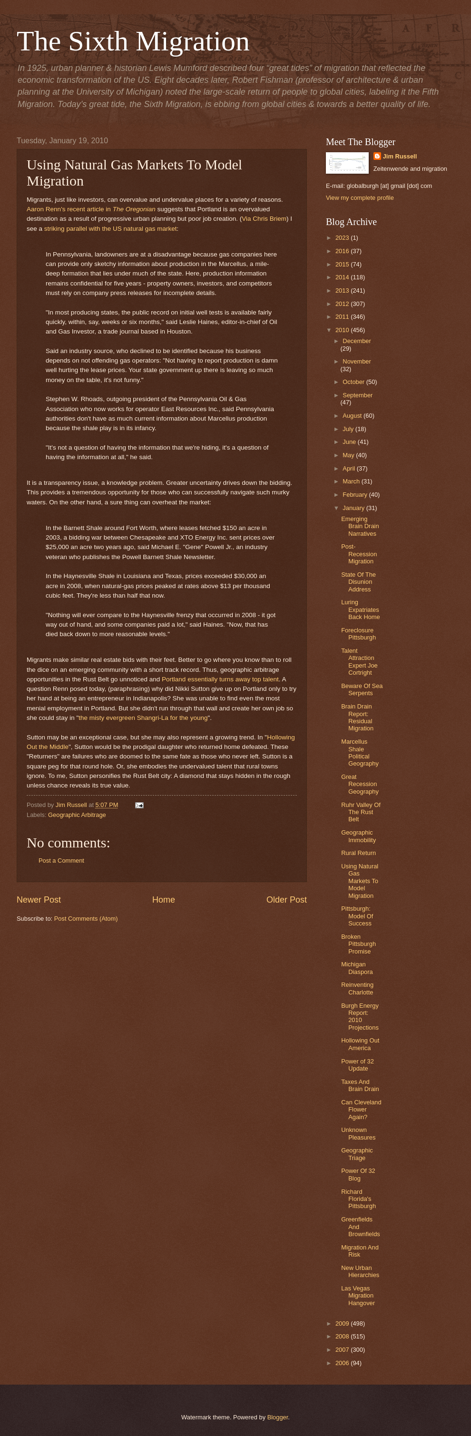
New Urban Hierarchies (360, 1271)
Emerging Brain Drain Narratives (360, 526)
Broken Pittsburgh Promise (358, 944)
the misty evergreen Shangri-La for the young (142, 717)
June (350, 441)
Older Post (286, 900)
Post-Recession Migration (359, 554)
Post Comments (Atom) (86, 918)
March (352, 481)
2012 (343, 303)
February (356, 494)
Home (163, 900)
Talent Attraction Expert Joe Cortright (359, 661)
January (354, 507)
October (354, 381)
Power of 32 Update (357, 1065)
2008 (343, 1336)
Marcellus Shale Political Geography (360, 752)
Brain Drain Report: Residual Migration (357, 717)
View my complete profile (360, 197)
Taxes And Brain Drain (360, 1085)
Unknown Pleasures (358, 1133)
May (349, 455)
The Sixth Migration (133, 41)
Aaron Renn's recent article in (70, 209)
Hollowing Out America (360, 1044)
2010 (343, 330)
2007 (343, 1349)
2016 (343, 251)
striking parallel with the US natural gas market (110, 228)
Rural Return (358, 852)
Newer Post (39, 900)
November (357, 361)
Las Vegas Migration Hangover (358, 1296)
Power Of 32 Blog (358, 1174)
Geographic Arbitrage (77, 814)
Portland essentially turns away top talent (220, 679)
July (349, 429)
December (357, 340)
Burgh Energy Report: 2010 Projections (360, 1016)
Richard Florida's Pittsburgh (358, 1199)
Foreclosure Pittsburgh (358, 634)
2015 (343, 264)
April (349, 468)
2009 (343, 1323)
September (358, 395)
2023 (343, 237)
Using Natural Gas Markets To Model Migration (359, 881)
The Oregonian (134, 209)
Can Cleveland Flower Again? (361, 1110)
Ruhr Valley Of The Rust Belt (361, 812)
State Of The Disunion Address (358, 582)
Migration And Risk (360, 1251)
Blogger (277, 1417)
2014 (343, 277)
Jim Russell (400, 156)
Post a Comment (61, 860)
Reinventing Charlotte (357, 988)
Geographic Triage (357, 1154)
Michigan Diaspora (357, 968)
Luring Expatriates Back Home (360, 609)
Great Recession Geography (360, 784)
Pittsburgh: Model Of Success (357, 916)
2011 (343, 316)
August (353, 415)
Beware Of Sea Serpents (362, 689)
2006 (343, 1363)
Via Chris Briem (264, 218)
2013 (343, 290)
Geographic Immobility (358, 836)
